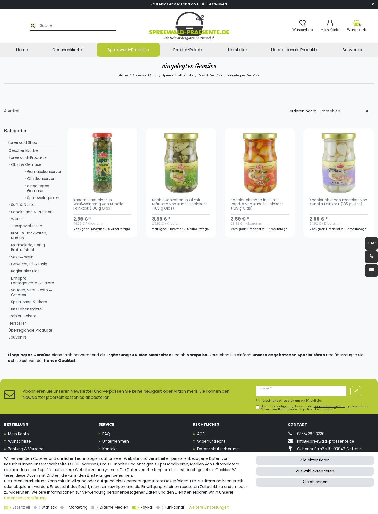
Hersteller (237, 50)
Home (22, 50)
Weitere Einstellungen (209, 507)
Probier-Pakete (188, 50)
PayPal (147, 507)
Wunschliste (19, 441)
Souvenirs (352, 50)
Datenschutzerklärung (218, 448)
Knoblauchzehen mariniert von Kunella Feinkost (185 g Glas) (338, 202)
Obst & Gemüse (210, 75)
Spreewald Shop (145, 75)
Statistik (49, 507)
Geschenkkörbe (67, 50)
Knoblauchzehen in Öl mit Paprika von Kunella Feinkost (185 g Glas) (257, 204)
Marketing (78, 507)
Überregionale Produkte (294, 50)
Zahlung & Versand (25, 448)
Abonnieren (356, 391)
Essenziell (21, 507)
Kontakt (109, 448)
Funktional (174, 507)
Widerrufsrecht (211, 441)
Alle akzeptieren (315, 460)
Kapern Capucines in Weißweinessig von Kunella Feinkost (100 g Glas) (98, 204)
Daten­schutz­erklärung (25, 498)
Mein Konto (18, 433)
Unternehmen (115, 441)
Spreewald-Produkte (128, 50)
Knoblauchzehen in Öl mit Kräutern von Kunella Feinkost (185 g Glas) (179, 204)
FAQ (106, 433)
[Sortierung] (345, 111)
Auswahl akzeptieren (315, 471)
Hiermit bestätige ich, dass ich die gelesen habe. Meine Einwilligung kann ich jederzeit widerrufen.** (315, 408)
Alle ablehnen (315, 481)
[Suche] (10, 25)
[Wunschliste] (303, 25)
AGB (201, 433)
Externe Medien (114, 507)
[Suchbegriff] (52, 25)
